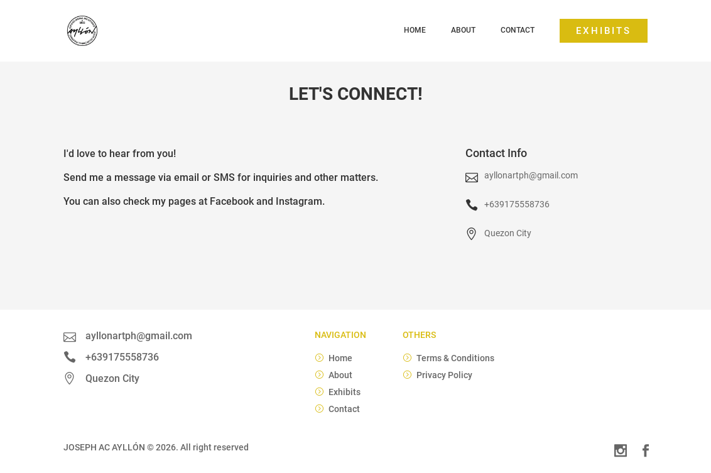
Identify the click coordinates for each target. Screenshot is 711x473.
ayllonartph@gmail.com (531, 175)
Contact (518, 30)
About (463, 30)
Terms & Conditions (455, 358)
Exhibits (603, 30)
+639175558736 (517, 204)
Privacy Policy (444, 375)
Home (415, 30)
